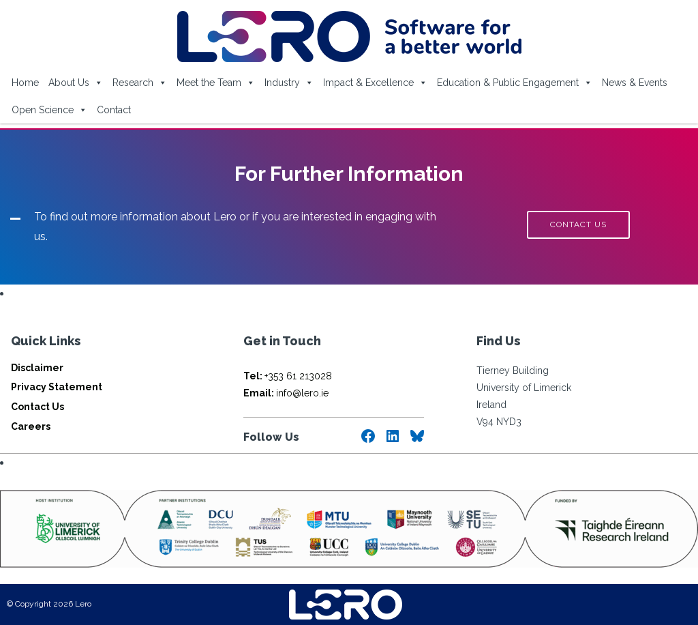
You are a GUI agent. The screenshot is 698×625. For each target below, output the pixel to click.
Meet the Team (216, 82)
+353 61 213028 (287, 375)
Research (139, 82)
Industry (289, 82)
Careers (30, 426)
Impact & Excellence (375, 82)
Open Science (49, 109)
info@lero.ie (286, 393)
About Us (75, 82)
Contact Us (37, 406)
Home (25, 82)
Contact (114, 109)
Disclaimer (37, 367)
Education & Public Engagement (514, 82)
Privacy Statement (56, 386)
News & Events (634, 82)
